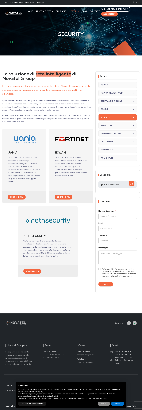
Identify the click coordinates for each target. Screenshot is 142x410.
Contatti (95, 11)
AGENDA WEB (107, 158)
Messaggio (103, 248)
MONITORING (107, 150)
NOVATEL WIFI (107, 125)
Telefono (102, 236)
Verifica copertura (119, 9)
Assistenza (110, 16)
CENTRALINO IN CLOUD (112, 101)
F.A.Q (84, 11)
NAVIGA (104, 85)
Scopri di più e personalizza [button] (32, 404)
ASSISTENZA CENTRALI (111, 133)
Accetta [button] (117, 404)
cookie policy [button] (38, 391)
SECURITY (105, 117)
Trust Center (43, 11)
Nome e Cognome (107, 211)
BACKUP (104, 109)
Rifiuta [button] (103, 404)
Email (101, 223)
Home (30, 11)
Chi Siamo (61, 11)
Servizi (73, 11)
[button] (123, 385)
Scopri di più (16, 198)
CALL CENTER (107, 142)
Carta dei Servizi (117, 183)
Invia (105, 284)
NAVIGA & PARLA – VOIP (112, 93)
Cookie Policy (130, 406)
